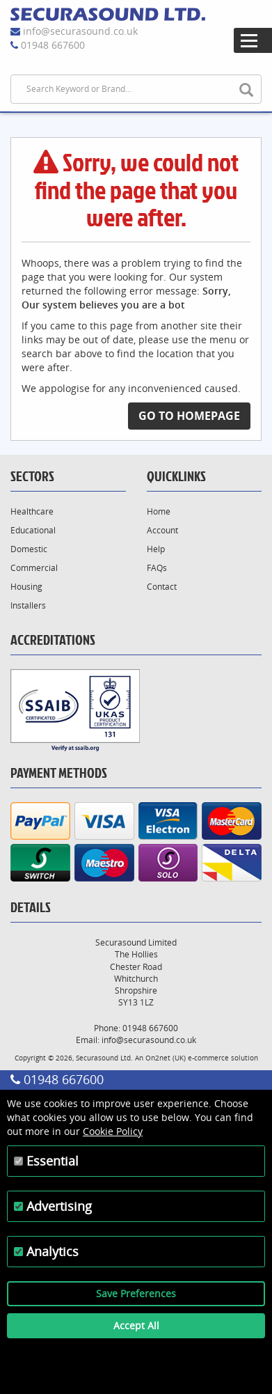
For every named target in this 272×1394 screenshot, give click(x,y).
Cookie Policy (113, 1131)
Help (156, 549)
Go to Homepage (189, 415)
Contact (162, 587)
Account (162, 530)
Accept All (136, 1325)
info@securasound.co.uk (80, 31)
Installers (28, 605)
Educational (33, 530)
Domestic (28, 549)
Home (158, 511)
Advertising (59, 1206)
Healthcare (32, 511)
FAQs (157, 568)
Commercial (34, 568)
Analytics (52, 1251)
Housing (26, 587)
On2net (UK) (165, 1058)
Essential (52, 1160)
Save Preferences (136, 1293)
